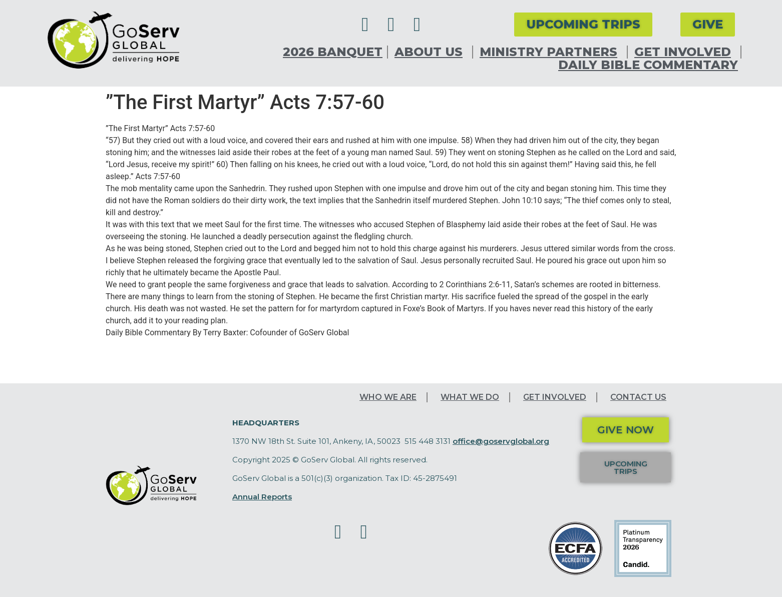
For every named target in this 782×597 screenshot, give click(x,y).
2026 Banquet (332, 52)
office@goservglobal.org (501, 441)
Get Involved (685, 52)
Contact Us (638, 397)
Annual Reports (262, 496)
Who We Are (388, 397)
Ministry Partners (551, 52)
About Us (431, 52)
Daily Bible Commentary (648, 65)
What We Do (470, 397)
